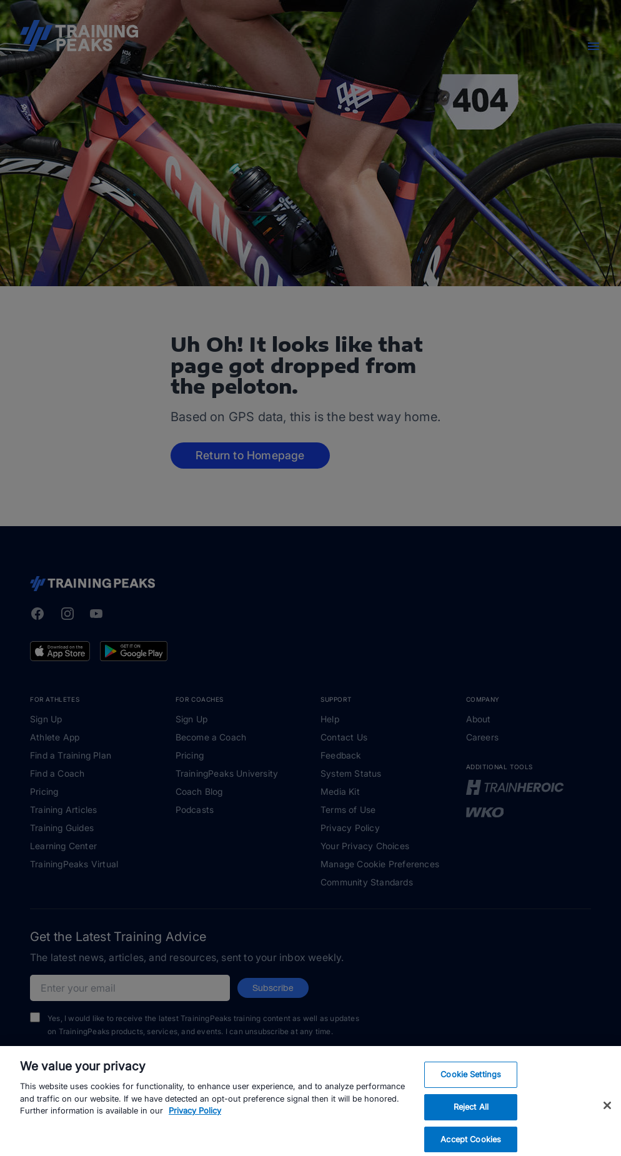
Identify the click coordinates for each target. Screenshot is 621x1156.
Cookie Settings (470, 1089)
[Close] (607, 1120)
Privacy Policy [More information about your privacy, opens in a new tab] (195, 1125)
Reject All (471, 1120)
